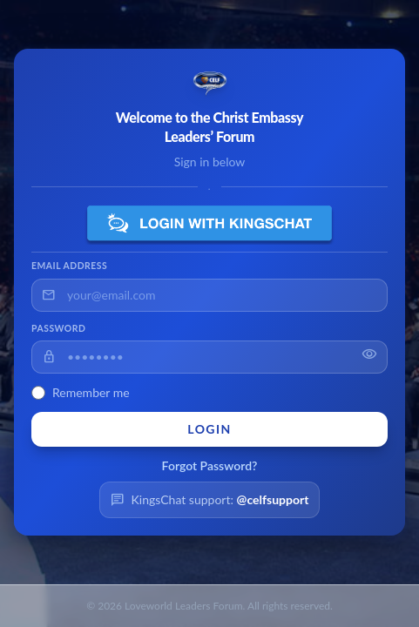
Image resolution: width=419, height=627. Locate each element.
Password (58, 328)
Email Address (69, 265)
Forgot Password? (210, 465)
